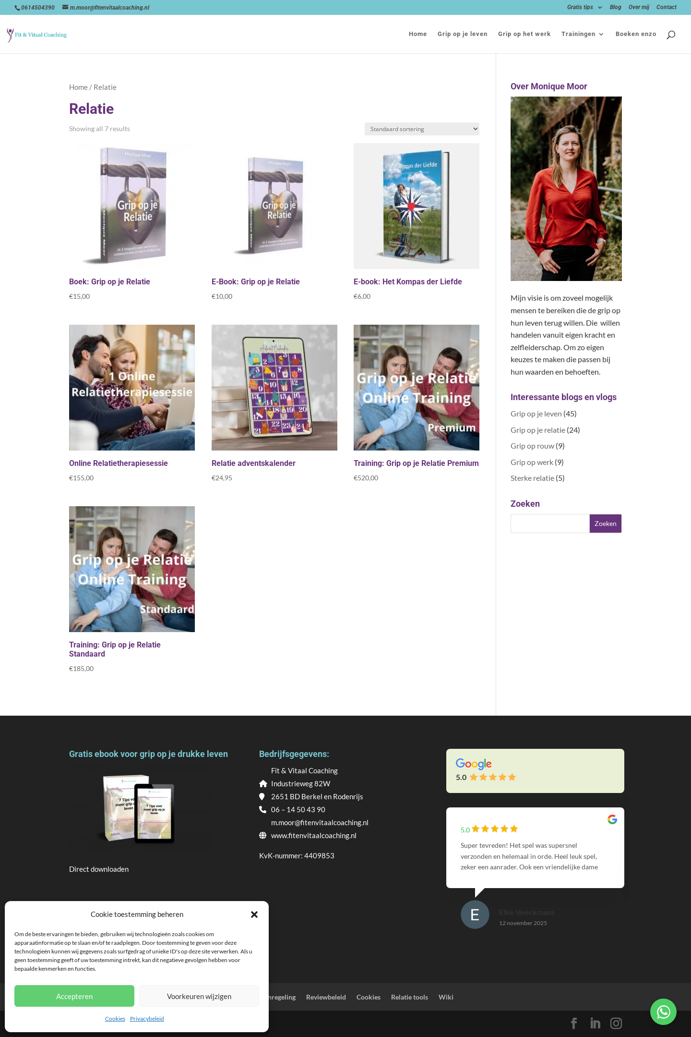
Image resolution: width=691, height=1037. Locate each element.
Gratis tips (580, 7)
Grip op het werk (524, 34)
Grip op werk (532, 461)
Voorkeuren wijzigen (199, 996)
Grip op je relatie (538, 429)
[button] (254, 914)
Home (418, 34)
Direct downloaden (99, 869)
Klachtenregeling (270, 997)
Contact (666, 7)
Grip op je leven (463, 34)
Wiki (446, 997)
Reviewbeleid (326, 997)
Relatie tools (409, 997)
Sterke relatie (532, 477)
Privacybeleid (147, 1018)
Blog (615, 7)
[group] (535, 877)
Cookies (115, 1018)
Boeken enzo (636, 34)
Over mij (639, 7)
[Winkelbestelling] (422, 128)
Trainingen (578, 34)
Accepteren (74, 996)
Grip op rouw (532, 445)
